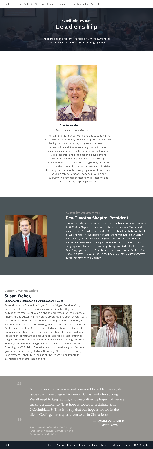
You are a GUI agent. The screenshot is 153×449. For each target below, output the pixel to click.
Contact (95, 4)
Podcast (28, 4)
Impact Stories (67, 4)
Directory (39, 4)
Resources (52, 4)
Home (18, 4)
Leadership (83, 4)
